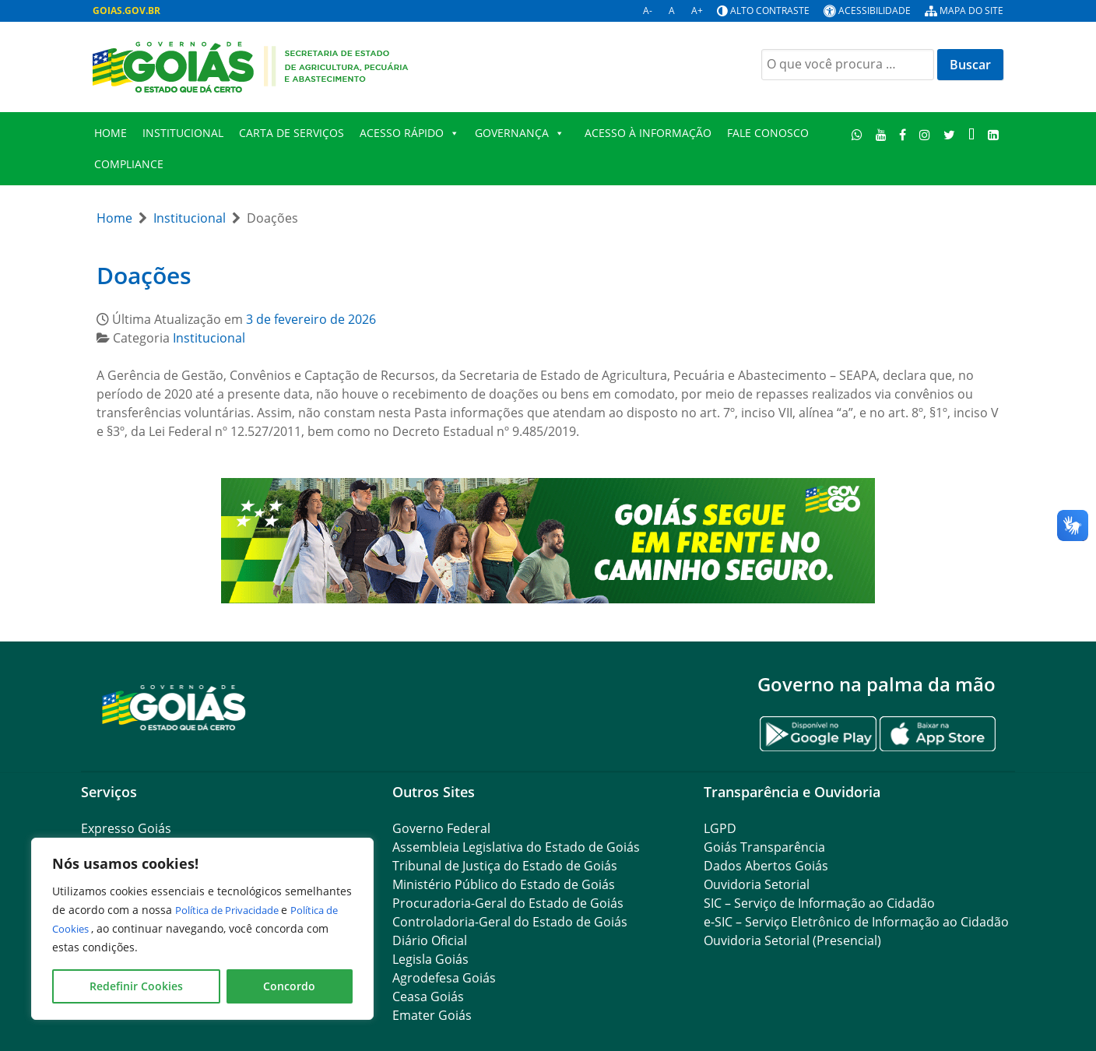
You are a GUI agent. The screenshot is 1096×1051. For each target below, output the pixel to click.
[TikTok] (971, 134)
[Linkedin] (992, 134)
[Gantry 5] (174, 706)
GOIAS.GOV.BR (126, 10)
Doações (144, 275)
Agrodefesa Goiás (444, 977)
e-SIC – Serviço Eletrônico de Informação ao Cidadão (856, 921)
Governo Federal (441, 828)
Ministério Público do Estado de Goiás (503, 884)
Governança (519, 133)
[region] (202, 929)
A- (647, 10)
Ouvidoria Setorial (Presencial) (792, 940)
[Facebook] (903, 134)
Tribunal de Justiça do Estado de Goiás (504, 865)
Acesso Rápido (409, 133)
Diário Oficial (429, 940)
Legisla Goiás (430, 959)
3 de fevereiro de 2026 (311, 319)
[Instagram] (925, 134)
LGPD (720, 828)
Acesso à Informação (648, 132)
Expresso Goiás (126, 828)
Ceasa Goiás (428, 996)
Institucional (182, 132)
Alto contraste (770, 10)
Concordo (289, 986)
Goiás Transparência (764, 847)
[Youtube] (880, 134)
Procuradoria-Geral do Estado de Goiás (508, 903)
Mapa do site (971, 10)
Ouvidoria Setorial (757, 884)
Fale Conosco (768, 132)
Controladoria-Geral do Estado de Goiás (509, 921)
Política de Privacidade (235, 909)
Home (110, 132)
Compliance (128, 163)
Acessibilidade (874, 10)
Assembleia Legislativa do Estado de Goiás (516, 847)
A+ (697, 10)
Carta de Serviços (291, 132)
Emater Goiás (432, 1015)
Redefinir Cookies (136, 986)
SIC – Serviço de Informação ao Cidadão (819, 903)
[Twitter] (950, 134)
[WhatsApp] (857, 134)
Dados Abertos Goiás (766, 865)
